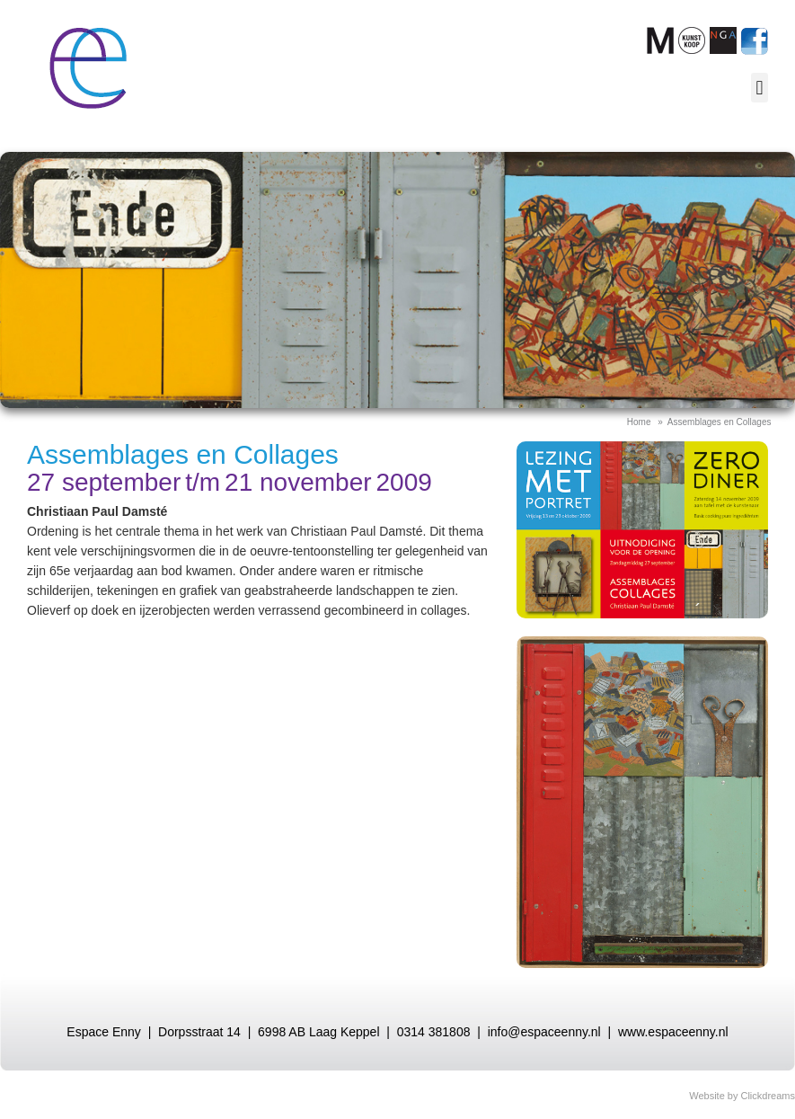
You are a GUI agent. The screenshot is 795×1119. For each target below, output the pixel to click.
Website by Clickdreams (742, 1095)
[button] (759, 87)
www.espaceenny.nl (673, 1032)
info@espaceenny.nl (544, 1032)
